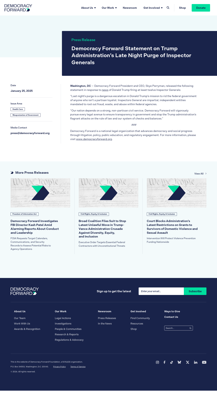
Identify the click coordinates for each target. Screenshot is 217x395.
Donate (201, 7)
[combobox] (176, 332)
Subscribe (195, 295)
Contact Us (171, 321)
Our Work (108, 7)
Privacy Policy (59, 371)
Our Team (19, 322)
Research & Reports (67, 338)
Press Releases (107, 322)
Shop (182, 7)
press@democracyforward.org (30, 133)
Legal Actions (63, 322)
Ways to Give (172, 315)
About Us (87, 7)
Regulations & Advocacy (69, 344)
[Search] (190, 332)
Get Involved (151, 7)
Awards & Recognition (27, 333)
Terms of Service (77, 371)
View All (200, 174)
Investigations (63, 328)
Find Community (140, 322)
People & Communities (68, 333)
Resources (137, 328)
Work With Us (22, 328)
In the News (105, 328)
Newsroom (130, 7)
